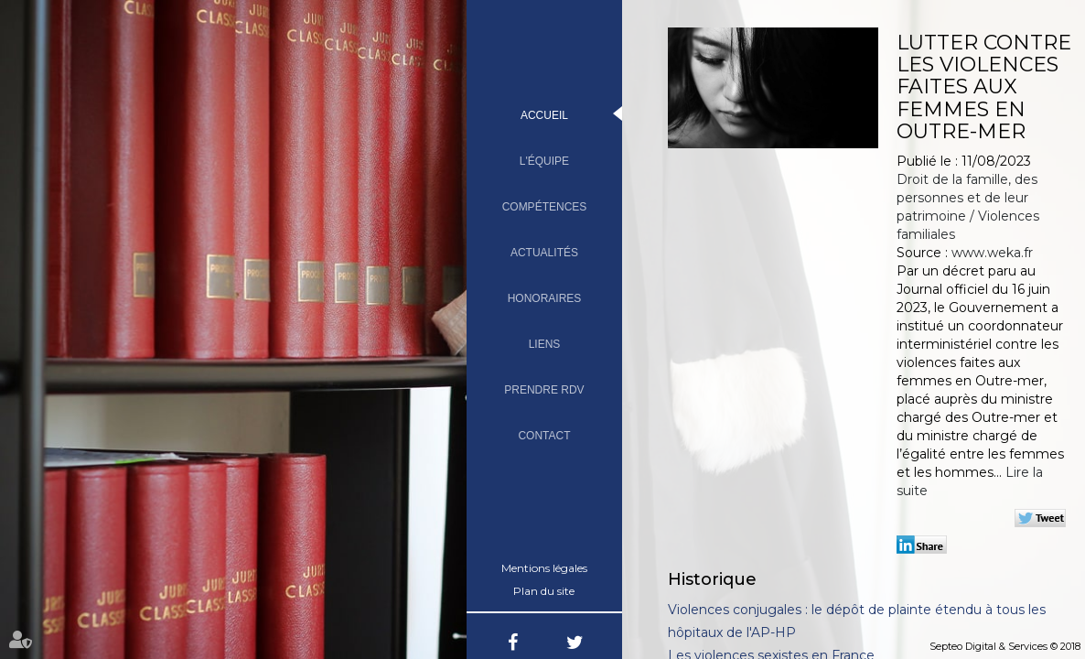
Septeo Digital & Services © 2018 (1004, 646)
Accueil (544, 115)
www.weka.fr (992, 252)
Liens (545, 344)
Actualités (544, 252)
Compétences (544, 206)
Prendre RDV (544, 390)
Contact (544, 435)
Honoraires (545, 298)
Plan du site (544, 591)
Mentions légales (544, 568)
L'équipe (544, 161)
